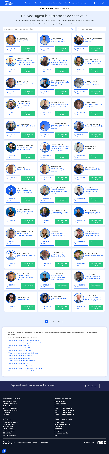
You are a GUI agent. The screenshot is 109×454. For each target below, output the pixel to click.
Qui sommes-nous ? (9, 424)
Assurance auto (59, 426)
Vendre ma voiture (46, 3)
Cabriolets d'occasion (10, 410)
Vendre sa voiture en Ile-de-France (20, 355)
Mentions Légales (31, 443)
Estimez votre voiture (28, 49)
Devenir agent (83, 3)
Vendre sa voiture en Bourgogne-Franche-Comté (24, 343)
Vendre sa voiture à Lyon (62, 412)
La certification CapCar (62, 424)
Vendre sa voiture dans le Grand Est (20, 350)
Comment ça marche (60, 3)
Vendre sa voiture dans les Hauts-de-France (23, 353)
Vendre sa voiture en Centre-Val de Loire (21, 348)
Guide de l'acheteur (9, 401)
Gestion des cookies (9, 435)
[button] (4, 451)
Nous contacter (8, 426)
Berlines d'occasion (9, 406)
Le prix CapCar (59, 422)
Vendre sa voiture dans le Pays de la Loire (22, 366)
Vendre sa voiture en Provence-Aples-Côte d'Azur (25, 368)
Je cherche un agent (46, 8)
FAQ (55, 435)
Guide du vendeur (60, 401)
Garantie (6, 415)
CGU (9, 433)
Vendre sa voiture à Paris (63, 408)
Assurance (6, 412)
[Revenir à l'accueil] (9, 3)
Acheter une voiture (31, 3)
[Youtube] (101, 442)
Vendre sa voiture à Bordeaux (64, 415)
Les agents (58, 428)
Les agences (58, 431)
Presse (5, 422)
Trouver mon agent (61, 406)
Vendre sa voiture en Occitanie (18, 363)
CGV (4, 433)
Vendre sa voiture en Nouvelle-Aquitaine (22, 361)
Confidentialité (43, 443)
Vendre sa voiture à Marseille (64, 410)
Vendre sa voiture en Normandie (19, 358)
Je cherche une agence (62, 8)
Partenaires (14, 422)
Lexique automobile (61, 433)
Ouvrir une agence (9, 431)
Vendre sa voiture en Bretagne (18, 345)
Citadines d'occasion (10, 404)
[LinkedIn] (104, 442)
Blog (90, 3)
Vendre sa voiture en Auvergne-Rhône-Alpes (23, 340)
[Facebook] (98, 442)
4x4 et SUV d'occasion (10, 408)
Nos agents (73, 3)
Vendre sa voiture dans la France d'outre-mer (23, 371)
